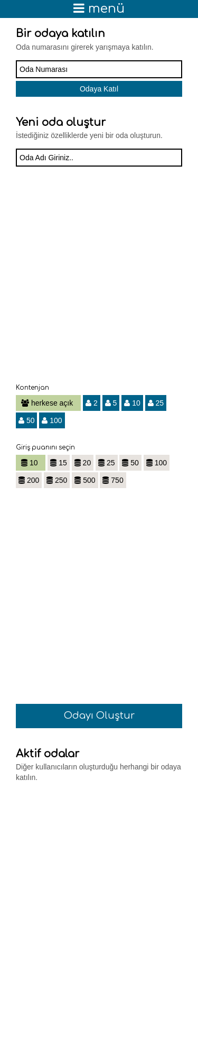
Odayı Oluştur (99, 715)
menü (99, 9)
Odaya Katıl (99, 89)
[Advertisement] (99, 281)
